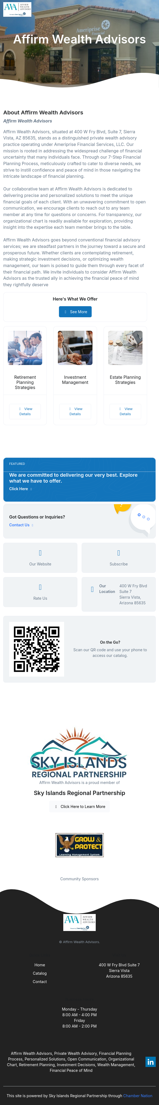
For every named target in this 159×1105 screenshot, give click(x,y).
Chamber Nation (138, 1095)
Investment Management (75, 380)
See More (75, 311)
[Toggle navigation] (150, 9)
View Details (25, 411)
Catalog (40, 973)
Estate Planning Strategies (125, 380)
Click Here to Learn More (79, 806)
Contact (40, 981)
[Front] (18, 9)
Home (39, 965)
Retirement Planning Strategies (25, 382)
